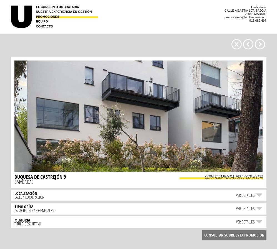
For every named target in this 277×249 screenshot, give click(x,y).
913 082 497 (257, 20)
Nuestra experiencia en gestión (64, 11)
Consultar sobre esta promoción (234, 235)
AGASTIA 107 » (248, 44)
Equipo (42, 21)
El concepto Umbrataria (57, 7)
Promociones (47, 16)
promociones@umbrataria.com (245, 17)
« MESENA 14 (260, 44)
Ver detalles (245, 195)
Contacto (44, 26)
